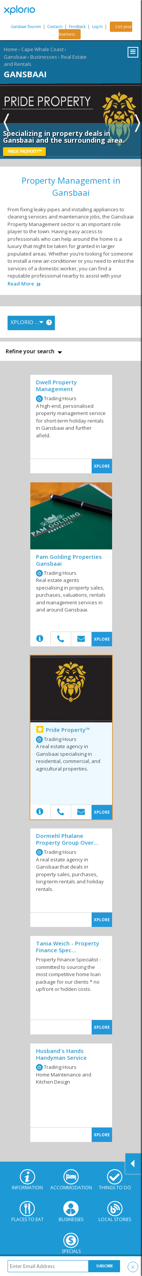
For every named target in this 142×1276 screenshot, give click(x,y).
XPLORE (102, 466)
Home (10, 49)
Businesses (43, 56)
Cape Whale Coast (42, 49)
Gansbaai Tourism (26, 26)
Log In (97, 26)
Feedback (77, 26)
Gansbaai (15, 56)
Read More (21, 284)
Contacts (54, 26)
